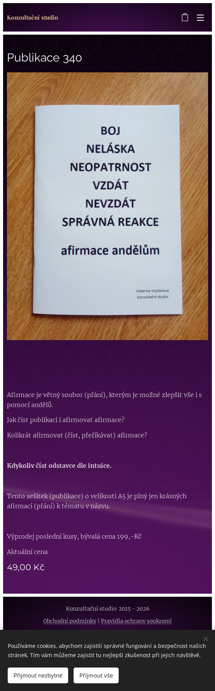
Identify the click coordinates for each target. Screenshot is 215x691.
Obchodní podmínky (69, 621)
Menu (200, 17)
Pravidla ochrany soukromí (136, 621)
